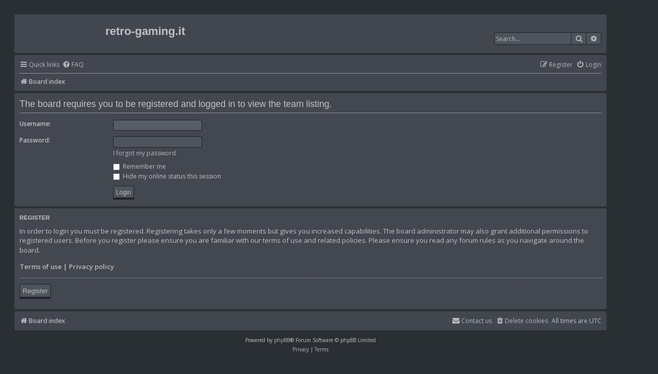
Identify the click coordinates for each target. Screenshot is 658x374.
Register (35, 291)
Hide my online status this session (167, 176)
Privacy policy (91, 266)
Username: (35, 123)
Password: (35, 140)
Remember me (139, 166)
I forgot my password (144, 153)
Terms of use (41, 266)
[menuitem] (73, 65)
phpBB (282, 340)
